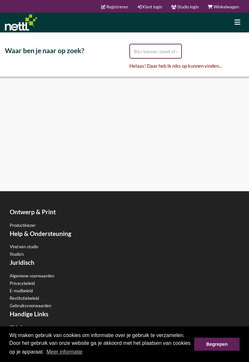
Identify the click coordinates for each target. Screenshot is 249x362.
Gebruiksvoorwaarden (30, 305)
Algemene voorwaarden (32, 275)
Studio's (17, 254)
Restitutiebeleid (24, 298)
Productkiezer (23, 225)
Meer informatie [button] (64, 352)
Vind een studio (24, 246)
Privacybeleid (22, 283)
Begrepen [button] (217, 344)
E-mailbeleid (21, 290)
